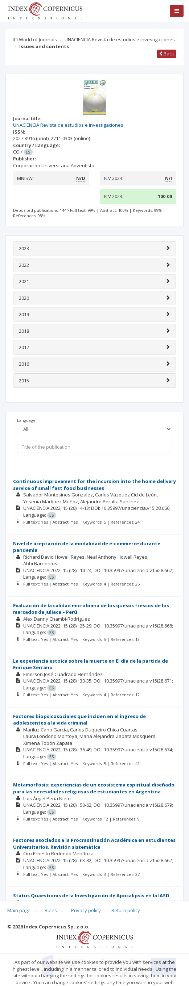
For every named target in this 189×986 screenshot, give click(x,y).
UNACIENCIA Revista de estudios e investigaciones (120, 39)
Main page (18, 910)
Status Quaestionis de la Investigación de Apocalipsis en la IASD (91, 895)
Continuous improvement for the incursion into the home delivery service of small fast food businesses (94, 484)
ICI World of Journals (35, 39)
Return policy (125, 910)
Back (166, 53)
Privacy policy (86, 910)
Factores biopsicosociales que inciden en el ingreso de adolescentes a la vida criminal (79, 719)
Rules (51, 910)
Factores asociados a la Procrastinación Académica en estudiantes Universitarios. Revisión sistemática (94, 843)
